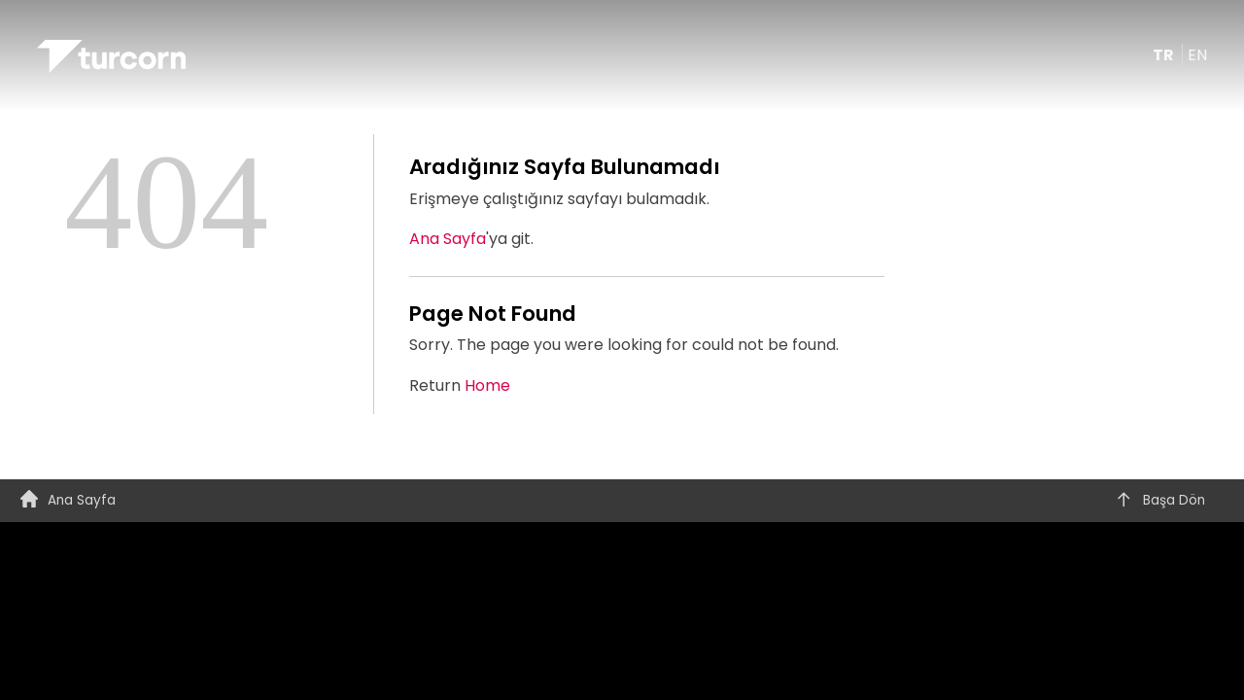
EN (1197, 55)
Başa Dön (1160, 500)
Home (487, 385)
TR (1165, 55)
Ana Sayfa (447, 239)
